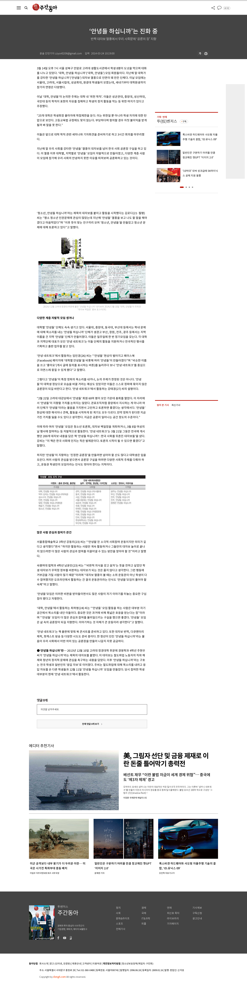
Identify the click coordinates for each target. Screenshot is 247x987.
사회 (118, 913)
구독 (184, 121)
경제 (143, 907)
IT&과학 (145, 918)
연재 (169, 907)
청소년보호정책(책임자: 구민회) (137, 963)
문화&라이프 (122, 918)
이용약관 (97, 963)
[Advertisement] (84, 185)
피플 (143, 923)
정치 (118, 907)
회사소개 (43, 963)
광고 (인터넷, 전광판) (60, 963)
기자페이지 (173, 923)
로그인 (226, 8)
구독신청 (197, 913)
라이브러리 (173, 918)
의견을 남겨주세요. (50, 709)
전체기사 (120, 929)
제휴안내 (76, 963)
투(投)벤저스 (167, 121)
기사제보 (197, 907)
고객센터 (86, 963)
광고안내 (197, 918)
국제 (143, 913)
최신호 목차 (173, 913)
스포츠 (119, 923)
